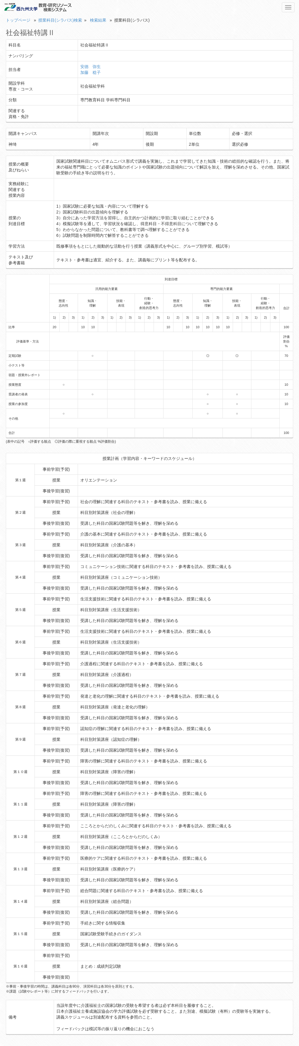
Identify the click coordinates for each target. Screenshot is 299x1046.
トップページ (18, 20)
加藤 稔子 (90, 72)
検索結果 (98, 20)
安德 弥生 (90, 66)
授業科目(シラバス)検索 (60, 20)
